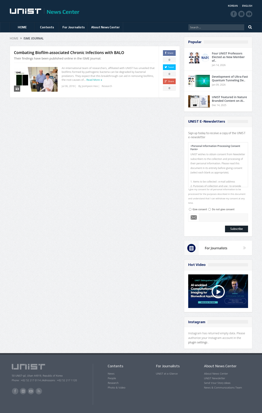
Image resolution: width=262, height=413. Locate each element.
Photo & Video (116, 387)
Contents (47, 27)
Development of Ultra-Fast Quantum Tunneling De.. (230, 78)
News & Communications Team (223, 387)
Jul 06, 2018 (68, 86)
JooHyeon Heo (90, 86)
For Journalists (73, 27)
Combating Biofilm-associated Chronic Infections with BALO (69, 52)
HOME (22, 27)
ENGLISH (247, 5)
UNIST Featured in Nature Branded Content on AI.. (229, 99)
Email (193, 217)
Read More (93, 80)
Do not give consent (223, 209)
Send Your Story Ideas (217, 383)
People (112, 378)
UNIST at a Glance (167, 373)
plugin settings (198, 342)
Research (107, 86)
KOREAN (233, 5)
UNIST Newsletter (214, 378)
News (111, 373)
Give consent (199, 209)
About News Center (105, 27)
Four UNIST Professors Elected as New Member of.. (228, 57)
